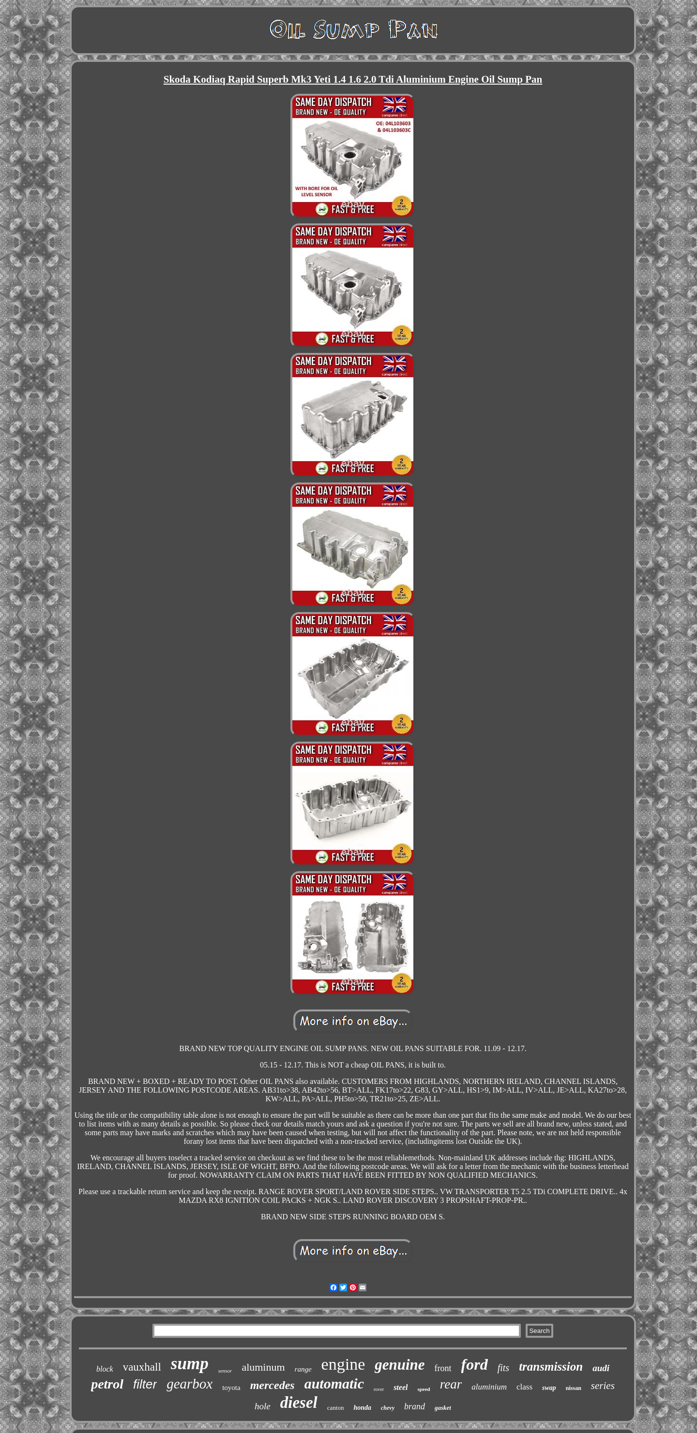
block (104, 1369)
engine (343, 1364)
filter (145, 1384)
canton (335, 1407)
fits (503, 1367)
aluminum (263, 1367)
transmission (551, 1366)
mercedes (272, 1385)
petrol (107, 1383)
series (603, 1385)
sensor (225, 1371)
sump (190, 1363)
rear (451, 1384)
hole (263, 1406)
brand (414, 1406)
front (443, 1368)
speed (423, 1389)
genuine (399, 1364)
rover (379, 1389)
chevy (387, 1407)
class (524, 1386)
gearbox (189, 1383)
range (303, 1369)
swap (549, 1387)
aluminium (489, 1386)
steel (401, 1387)
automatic (334, 1383)
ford (474, 1364)
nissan (573, 1388)
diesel (299, 1402)
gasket (443, 1407)
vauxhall (142, 1367)
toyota (231, 1387)
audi (600, 1368)
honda (362, 1407)
